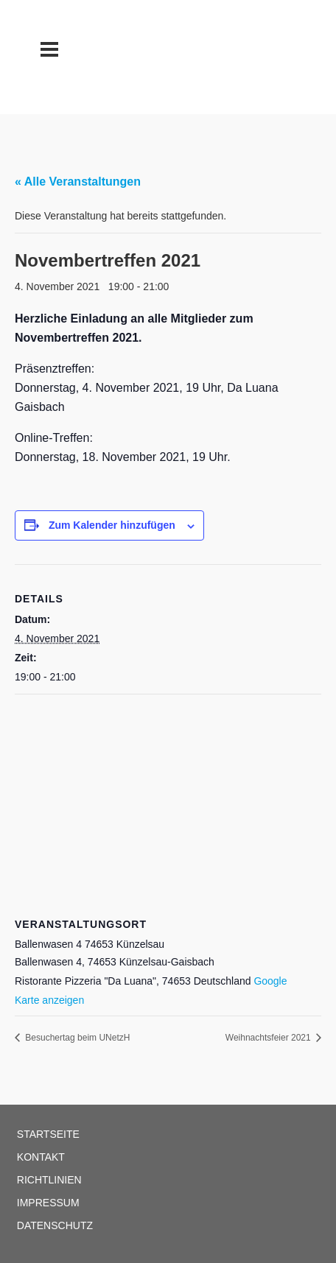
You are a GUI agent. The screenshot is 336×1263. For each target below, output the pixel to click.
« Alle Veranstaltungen (78, 181)
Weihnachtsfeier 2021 (269, 1037)
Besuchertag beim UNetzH (76, 1037)
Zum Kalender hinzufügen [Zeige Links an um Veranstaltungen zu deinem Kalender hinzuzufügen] (112, 525)
